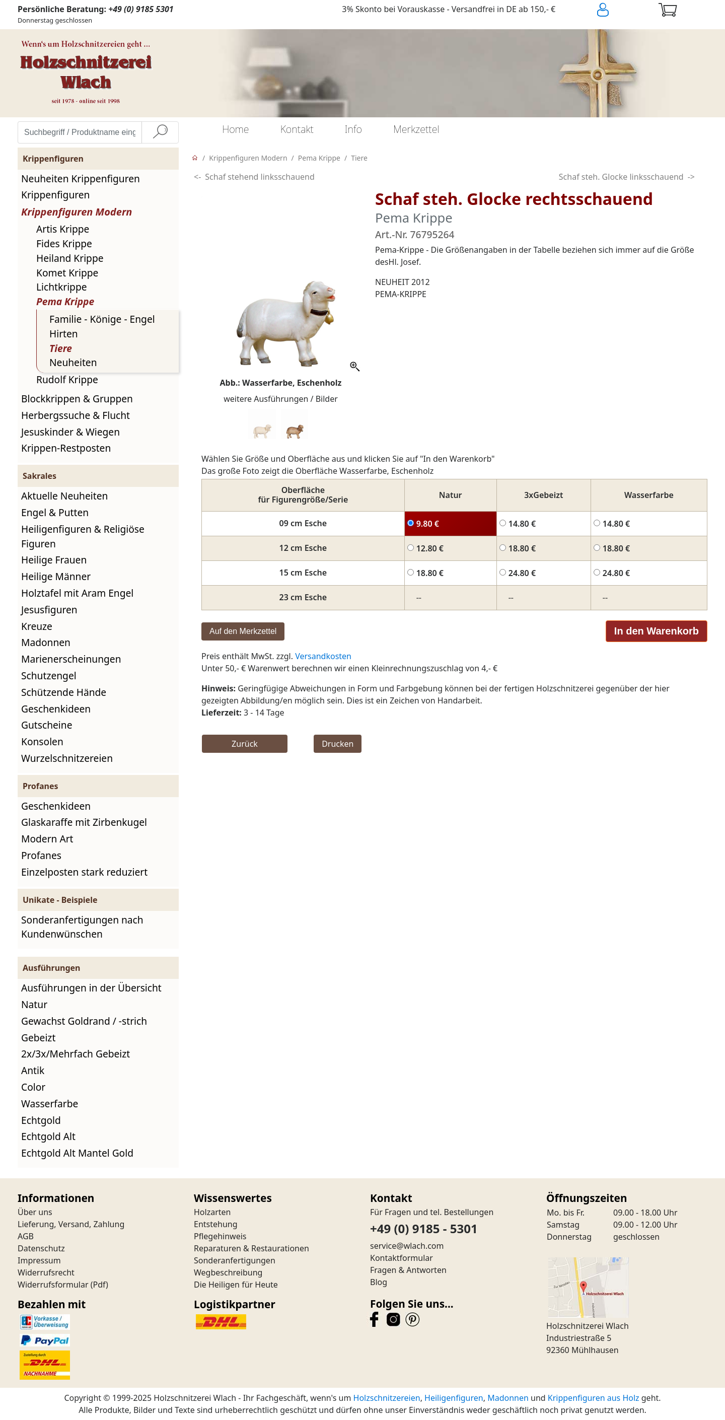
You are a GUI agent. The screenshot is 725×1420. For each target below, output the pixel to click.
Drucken (337, 743)
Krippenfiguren (55, 194)
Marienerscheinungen (71, 659)
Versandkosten (323, 656)
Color (33, 1087)
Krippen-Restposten (66, 448)
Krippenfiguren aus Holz (593, 1397)
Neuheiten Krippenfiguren (80, 178)
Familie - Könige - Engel (102, 319)
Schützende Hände (63, 692)
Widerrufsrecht (46, 1272)
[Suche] (160, 132)
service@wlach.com (407, 1245)
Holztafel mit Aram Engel (77, 593)
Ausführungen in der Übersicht (91, 988)
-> (691, 176)
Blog (378, 1282)
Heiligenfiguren (453, 1397)
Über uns (35, 1212)
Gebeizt (38, 1037)
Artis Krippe (62, 229)
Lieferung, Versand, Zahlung (71, 1224)
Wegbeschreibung (228, 1272)
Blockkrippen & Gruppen (77, 398)
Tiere (60, 348)
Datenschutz (41, 1248)
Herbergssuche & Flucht (75, 415)
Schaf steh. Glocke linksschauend (621, 176)
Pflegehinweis (220, 1236)
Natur (34, 1004)
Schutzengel (49, 675)
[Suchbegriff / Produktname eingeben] (80, 132)
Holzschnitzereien (386, 1397)
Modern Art (47, 838)
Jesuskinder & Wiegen (70, 432)
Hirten (63, 333)
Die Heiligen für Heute (236, 1284)
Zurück (245, 743)
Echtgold (41, 1120)
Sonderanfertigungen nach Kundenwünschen (82, 927)
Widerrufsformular (53, 1284)
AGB (26, 1236)
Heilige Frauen (54, 559)
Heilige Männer (56, 576)
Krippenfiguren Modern (76, 212)
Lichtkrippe (61, 287)
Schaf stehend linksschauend (259, 176)
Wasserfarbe (49, 1103)
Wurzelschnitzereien (67, 758)
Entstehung (216, 1224)
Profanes (41, 855)
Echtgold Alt (48, 1136)
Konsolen (42, 741)
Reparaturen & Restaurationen (251, 1248)
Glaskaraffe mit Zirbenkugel (84, 822)
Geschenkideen (56, 709)
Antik (32, 1070)
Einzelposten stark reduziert (84, 872)
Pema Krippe (65, 301)
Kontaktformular (401, 1257)
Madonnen (45, 642)
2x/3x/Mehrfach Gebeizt (75, 1053)
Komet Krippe (67, 272)
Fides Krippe (64, 243)
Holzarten (212, 1212)
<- (197, 176)
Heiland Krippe (70, 258)
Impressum (39, 1260)
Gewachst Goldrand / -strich (84, 1021)
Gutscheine (46, 725)
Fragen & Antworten (408, 1269)
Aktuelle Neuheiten (64, 496)
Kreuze (36, 626)
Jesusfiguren (49, 609)
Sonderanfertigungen (234, 1260)
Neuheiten (73, 362)
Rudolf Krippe (67, 379)
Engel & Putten (55, 512)
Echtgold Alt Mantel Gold (77, 1153)
